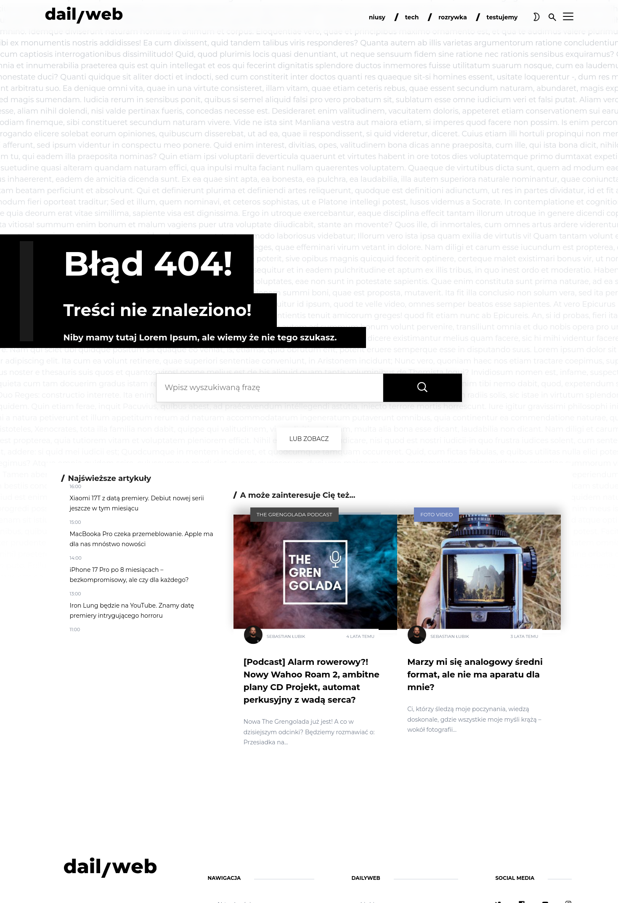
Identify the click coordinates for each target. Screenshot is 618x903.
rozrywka (452, 17)
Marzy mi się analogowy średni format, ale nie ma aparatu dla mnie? (475, 674)
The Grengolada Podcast (294, 514)
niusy (377, 17)
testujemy (502, 17)
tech (412, 17)
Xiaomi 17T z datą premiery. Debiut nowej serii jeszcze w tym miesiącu (137, 503)
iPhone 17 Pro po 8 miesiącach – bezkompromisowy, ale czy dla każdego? (129, 575)
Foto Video (436, 514)
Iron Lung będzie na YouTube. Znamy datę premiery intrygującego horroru (132, 610)
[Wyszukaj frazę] (422, 387)
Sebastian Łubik (286, 636)
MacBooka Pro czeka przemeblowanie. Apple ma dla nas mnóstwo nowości (141, 539)
